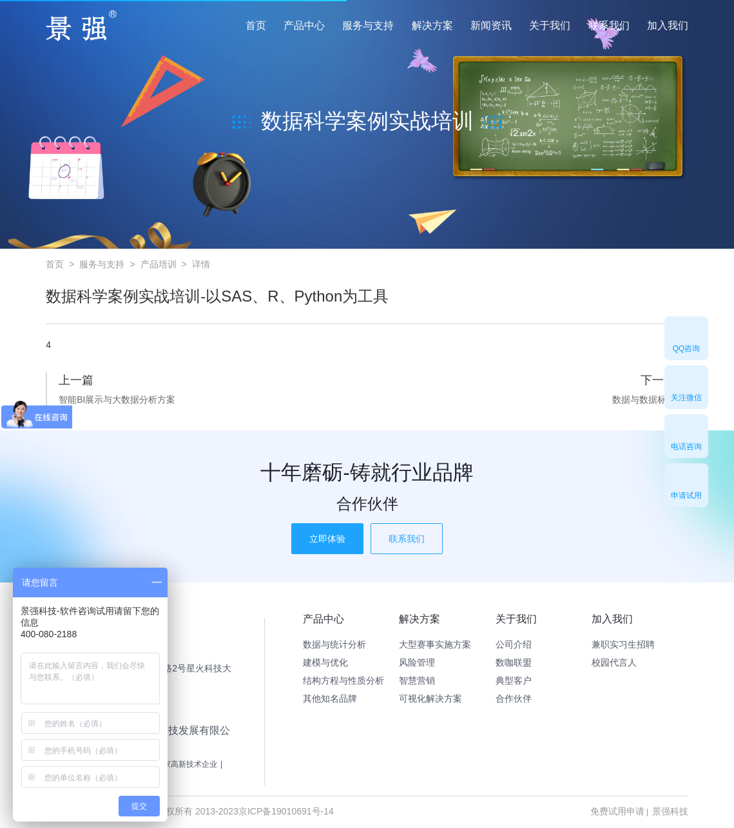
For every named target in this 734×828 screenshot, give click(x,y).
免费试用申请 (617, 811)
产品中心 (304, 25)
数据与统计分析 (334, 644)
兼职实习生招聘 (623, 644)
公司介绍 (514, 644)
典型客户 (514, 680)
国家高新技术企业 (186, 764)
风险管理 (417, 662)
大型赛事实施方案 (435, 644)
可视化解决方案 (430, 698)
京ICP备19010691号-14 (286, 811)
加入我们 (667, 25)
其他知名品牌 (330, 698)
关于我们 (549, 25)
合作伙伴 (514, 698)
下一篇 (658, 380)
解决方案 (432, 25)
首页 (256, 25)
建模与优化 (325, 662)
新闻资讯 (491, 25)
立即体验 (327, 539)
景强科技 (670, 811)
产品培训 (158, 264)
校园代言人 (614, 662)
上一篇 (76, 380)
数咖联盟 (514, 662)
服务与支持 (368, 25)
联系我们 (609, 25)
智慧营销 (417, 680)
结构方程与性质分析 (343, 680)
